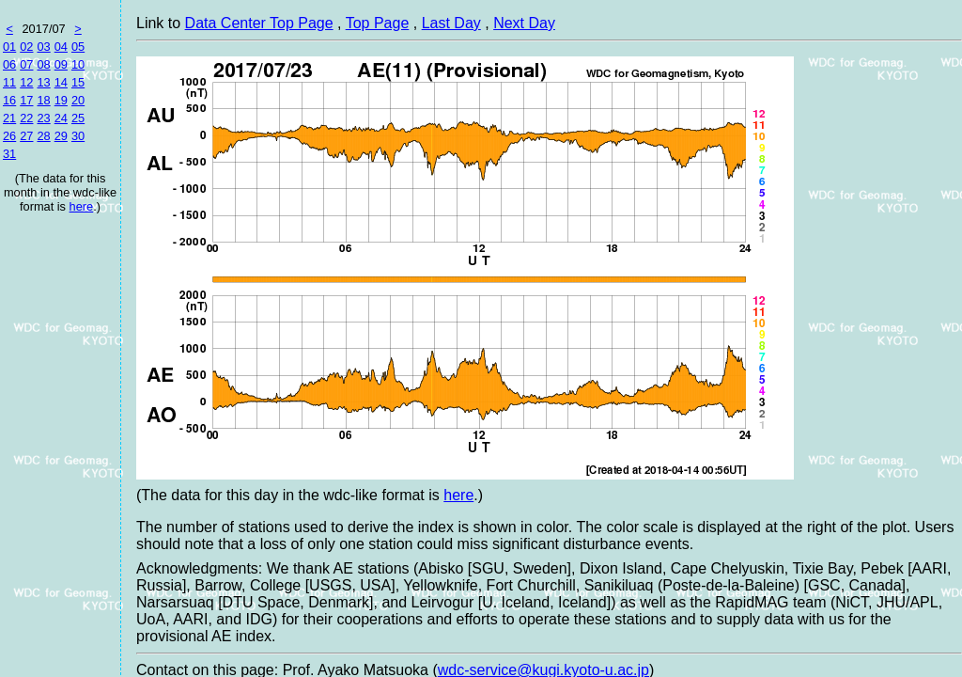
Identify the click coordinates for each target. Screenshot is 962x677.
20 (78, 100)
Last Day (451, 23)
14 (61, 82)
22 (26, 118)
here (82, 206)
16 (9, 100)
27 (26, 136)
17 (26, 100)
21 (9, 118)
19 (61, 100)
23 (43, 118)
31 (9, 154)
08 (43, 64)
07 (26, 64)
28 (43, 136)
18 (43, 100)
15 (78, 82)
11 (9, 82)
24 (61, 118)
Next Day (524, 23)
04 (61, 46)
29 (61, 136)
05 (78, 46)
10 (78, 64)
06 (9, 64)
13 (43, 82)
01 (9, 46)
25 (78, 118)
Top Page (378, 23)
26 (9, 136)
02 (26, 46)
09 (61, 64)
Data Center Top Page (259, 23)
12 (26, 82)
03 (43, 46)
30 (78, 136)
